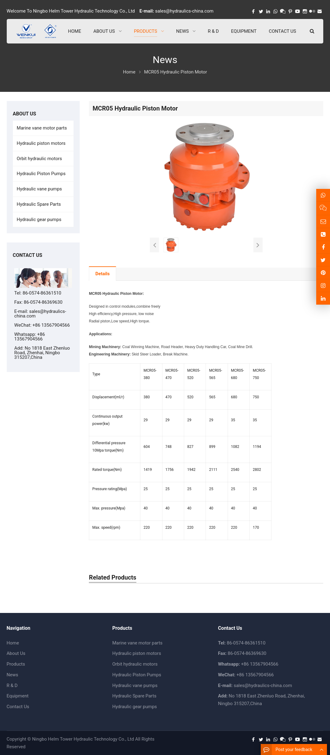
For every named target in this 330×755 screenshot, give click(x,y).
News (12, 675)
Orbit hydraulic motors (39, 158)
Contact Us (18, 706)
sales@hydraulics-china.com (184, 11)
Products (16, 664)
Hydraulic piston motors (41, 143)
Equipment (18, 696)
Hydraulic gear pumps (39, 219)
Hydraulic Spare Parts (39, 204)
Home (13, 643)
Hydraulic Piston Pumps (41, 173)
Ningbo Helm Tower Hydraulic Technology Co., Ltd (83, 739)
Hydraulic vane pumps (39, 189)
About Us (16, 653)
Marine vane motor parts (42, 128)
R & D (12, 685)
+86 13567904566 (29, 337)
